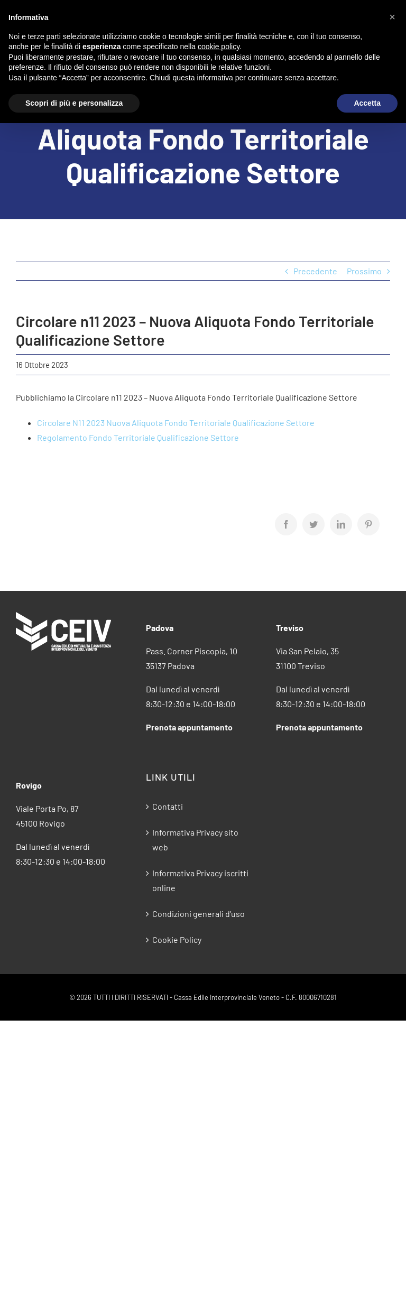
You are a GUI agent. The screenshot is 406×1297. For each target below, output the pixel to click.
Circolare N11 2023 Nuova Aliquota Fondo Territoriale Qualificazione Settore (176, 423)
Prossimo (364, 271)
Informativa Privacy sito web (195, 839)
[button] (392, 16)
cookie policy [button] (218, 46)
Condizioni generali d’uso (198, 914)
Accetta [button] (367, 103)
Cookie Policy (176, 939)
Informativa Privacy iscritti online (200, 880)
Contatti (167, 806)
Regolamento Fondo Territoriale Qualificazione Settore (138, 437)
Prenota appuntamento (189, 727)
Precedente (315, 271)
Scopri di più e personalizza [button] (74, 103)
